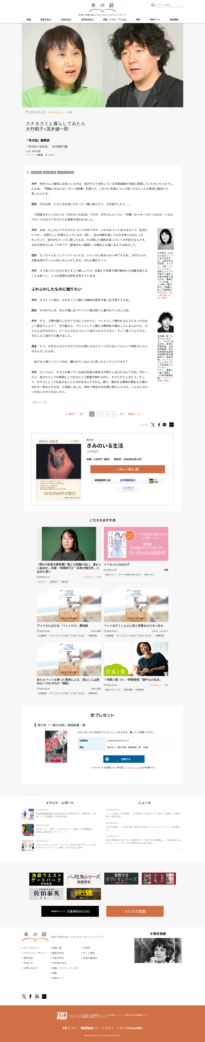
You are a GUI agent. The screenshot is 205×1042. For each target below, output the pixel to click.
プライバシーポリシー (35, 952)
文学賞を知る (87, 19)
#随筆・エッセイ (46, 154)
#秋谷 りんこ (110, 574)
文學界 (86, 947)
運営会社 (28, 957)
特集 (138, 19)
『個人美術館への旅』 (164, 295)
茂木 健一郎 (49, 172)
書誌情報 (174, 19)
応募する (117, 759)
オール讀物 (89, 952)
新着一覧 (57, 947)
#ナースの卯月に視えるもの (130, 574)
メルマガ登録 (135, 911)
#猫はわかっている (112, 690)
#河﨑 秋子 (54, 582)
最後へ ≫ (134, 414)
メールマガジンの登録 (133, 767)
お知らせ (28, 963)
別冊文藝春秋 (90, 957)
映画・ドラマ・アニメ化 (114, 19)
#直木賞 (64, 582)
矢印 (94, 855)
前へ (82, 414)
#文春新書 (42, 636)
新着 (29, 19)
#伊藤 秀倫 (92, 636)
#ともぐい (42, 582)
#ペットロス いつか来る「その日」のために (67, 636)
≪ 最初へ (71, 414)
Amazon (102, 481)
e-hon (152, 481)
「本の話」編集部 (38, 140)
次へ (123, 414)
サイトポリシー (32, 947)
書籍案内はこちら (70, 911)
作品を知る (66, 19)
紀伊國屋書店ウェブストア (127, 481)
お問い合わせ (31, 968)
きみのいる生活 (65, 172)
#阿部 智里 (128, 690)
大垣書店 (127, 489)
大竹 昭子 (36, 172)
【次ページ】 (39, 402)
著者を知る (46, 19)
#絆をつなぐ (149, 574)
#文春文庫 (139, 690)
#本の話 (36, 151)
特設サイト (155, 19)
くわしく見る (125, 469)
